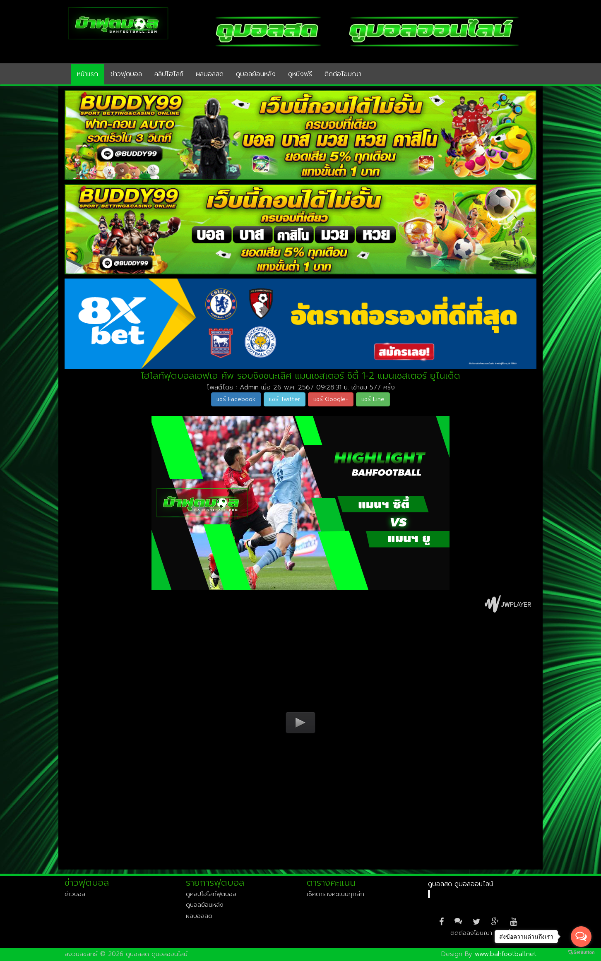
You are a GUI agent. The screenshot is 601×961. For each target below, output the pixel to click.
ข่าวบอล (75, 894)
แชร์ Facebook (236, 399)
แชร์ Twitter (284, 399)
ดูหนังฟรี (300, 74)
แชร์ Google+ (330, 399)
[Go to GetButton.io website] (581, 952)
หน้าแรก (87, 74)
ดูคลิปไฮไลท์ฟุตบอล (211, 894)
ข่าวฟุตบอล (126, 74)
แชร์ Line (373, 399)
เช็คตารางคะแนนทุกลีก (335, 894)
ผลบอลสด (210, 74)
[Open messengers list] (581, 936)
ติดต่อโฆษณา (343, 74)
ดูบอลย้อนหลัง (256, 74)
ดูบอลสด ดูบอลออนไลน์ (460, 884)
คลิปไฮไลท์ (168, 74)
